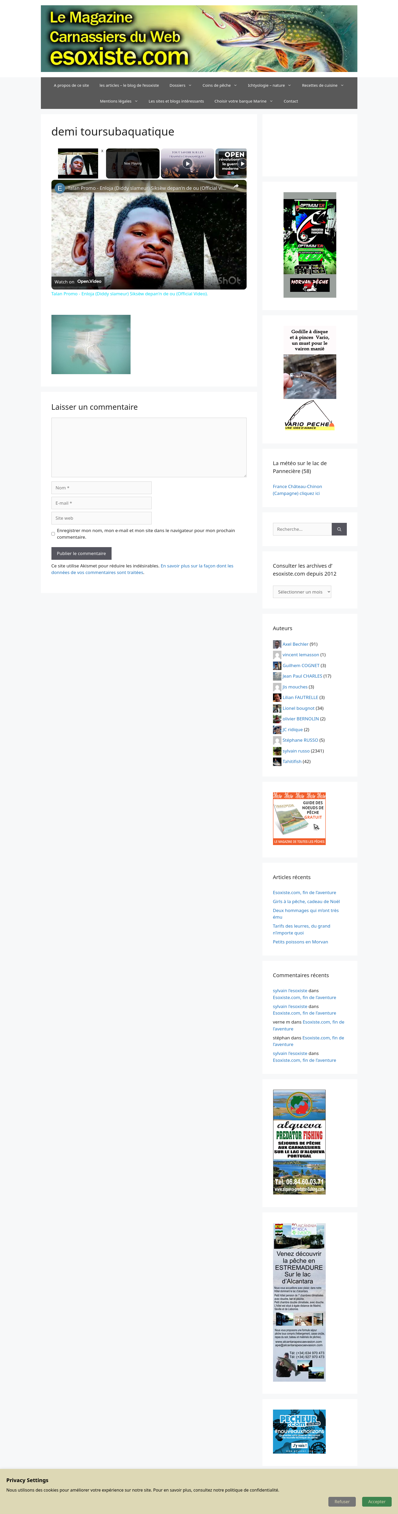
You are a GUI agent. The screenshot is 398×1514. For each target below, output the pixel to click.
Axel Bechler (296, 644)
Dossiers (183, 85)
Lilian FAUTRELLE (300, 697)
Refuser (342, 1502)
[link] (60, 188)
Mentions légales (121, 101)
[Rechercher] (339, 529)
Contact (291, 101)
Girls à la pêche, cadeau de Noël (306, 901)
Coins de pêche (223, 85)
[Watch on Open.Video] (77, 282)
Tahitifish (292, 761)
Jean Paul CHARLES (302, 676)
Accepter (377, 1502)
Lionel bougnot (299, 708)
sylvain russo (296, 751)
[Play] (187, 163)
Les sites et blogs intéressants (176, 101)
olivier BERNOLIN (301, 719)
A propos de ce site (71, 85)
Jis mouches (295, 686)
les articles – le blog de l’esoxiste (129, 85)
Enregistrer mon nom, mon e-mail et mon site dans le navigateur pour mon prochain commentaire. (146, 533)
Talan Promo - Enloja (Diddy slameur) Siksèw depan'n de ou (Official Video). (148, 188)
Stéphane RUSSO (300, 740)
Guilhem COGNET (301, 665)
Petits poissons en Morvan (300, 942)
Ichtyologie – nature (272, 85)
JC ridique (293, 729)
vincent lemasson (301, 655)
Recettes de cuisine (325, 85)
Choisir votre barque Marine (246, 101)
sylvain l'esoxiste (290, 990)
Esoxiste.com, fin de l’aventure (304, 892)
